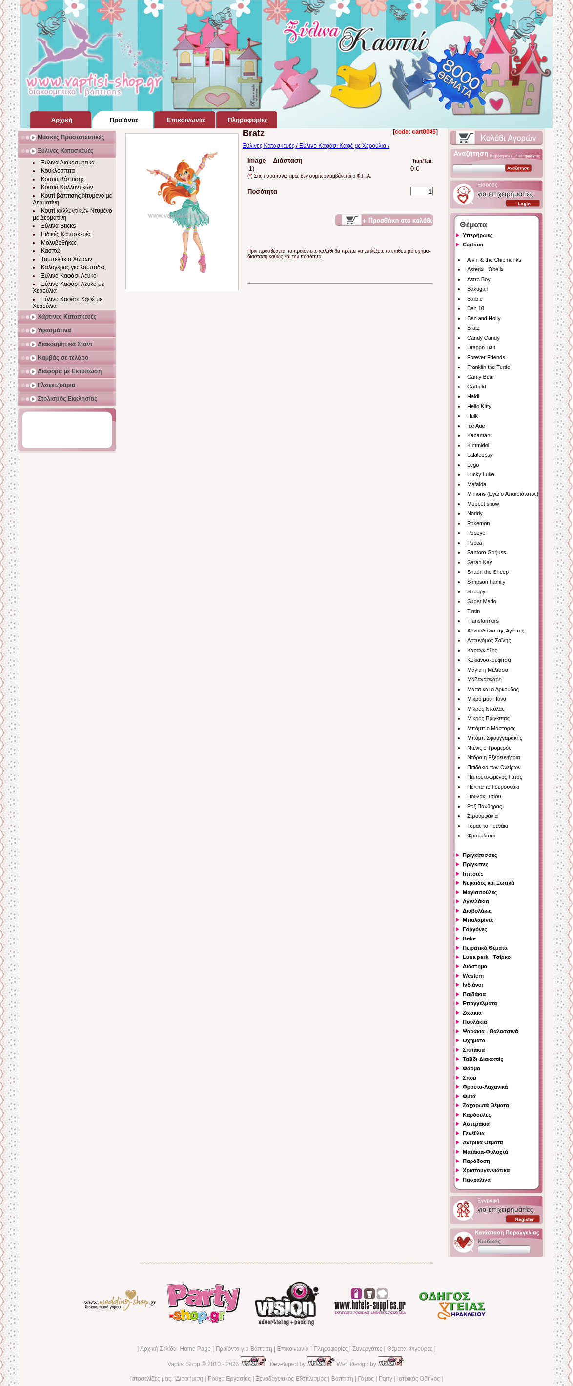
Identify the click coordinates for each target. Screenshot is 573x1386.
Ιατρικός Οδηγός (418, 1378)
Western (473, 975)
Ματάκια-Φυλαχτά (485, 1152)
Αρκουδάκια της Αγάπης (495, 630)
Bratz (473, 328)
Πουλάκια (475, 1022)
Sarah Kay (479, 562)
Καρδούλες (477, 1115)
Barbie (475, 299)
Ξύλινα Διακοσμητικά (68, 162)
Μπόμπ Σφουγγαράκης (494, 738)
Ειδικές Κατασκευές (66, 234)
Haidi (473, 396)
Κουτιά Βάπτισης (62, 179)
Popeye (476, 533)
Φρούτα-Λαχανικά (485, 1087)
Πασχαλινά (477, 1179)
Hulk (472, 416)
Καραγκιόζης (482, 650)
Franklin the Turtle (488, 367)
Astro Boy (479, 279)
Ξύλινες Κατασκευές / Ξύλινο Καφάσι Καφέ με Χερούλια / (316, 146)
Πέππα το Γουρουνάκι (493, 787)
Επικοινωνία (292, 1348)
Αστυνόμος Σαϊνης (489, 640)
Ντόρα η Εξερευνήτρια (493, 757)
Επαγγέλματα (480, 1003)
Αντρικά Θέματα (483, 1142)
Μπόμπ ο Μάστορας (491, 728)
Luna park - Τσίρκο (487, 957)
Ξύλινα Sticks (58, 226)
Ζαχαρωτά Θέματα (486, 1105)
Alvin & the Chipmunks (494, 260)
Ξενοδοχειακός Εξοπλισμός (291, 1378)
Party (385, 1378)
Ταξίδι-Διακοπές (483, 1059)
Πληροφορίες (330, 1348)
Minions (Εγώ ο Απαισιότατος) (502, 494)
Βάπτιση (342, 1378)
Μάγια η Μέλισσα (487, 670)
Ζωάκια (472, 1013)
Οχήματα (474, 1040)
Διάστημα (475, 966)
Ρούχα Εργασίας (229, 1378)
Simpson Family (486, 582)
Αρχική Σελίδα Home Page (175, 1348)
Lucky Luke (480, 474)
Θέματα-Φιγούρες (409, 1348)
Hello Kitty (479, 406)
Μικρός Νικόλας (486, 709)
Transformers (483, 621)
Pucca (474, 543)
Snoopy (476, 591)
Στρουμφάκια (482, 816)
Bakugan (477, 289)
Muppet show (483, 504)
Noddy (475, 513)
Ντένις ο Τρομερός (489, 748)
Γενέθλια (474, 1133)
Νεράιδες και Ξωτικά (488, 883)
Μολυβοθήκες (59, 242)
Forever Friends (486, 357)
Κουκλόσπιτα (58, 170)
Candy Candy (483, 338)
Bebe (469, 938)
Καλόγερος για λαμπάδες (73, 267)
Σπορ (469, 1077)
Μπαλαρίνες (478, 920)
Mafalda (476, 484)
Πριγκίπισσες (480, 855)
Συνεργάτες (367, 1348)
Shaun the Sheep (488, 572)
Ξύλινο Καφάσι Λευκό (69, 275)
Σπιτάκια (474, 1050)
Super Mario (481, 601)
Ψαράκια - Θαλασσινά (490, 1031)
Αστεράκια (476, 1124)
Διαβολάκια (477, 911)
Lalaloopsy (480, 455)
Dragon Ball (481, 347)
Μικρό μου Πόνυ (486, 699)
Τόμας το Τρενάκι (487, 826)
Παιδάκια (474, 994)
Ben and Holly (484, 318)
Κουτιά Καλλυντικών (67, 187)
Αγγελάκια (476, 901)
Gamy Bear (480, 377)
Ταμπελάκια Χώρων (66, 259)
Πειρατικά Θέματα (485, 948)
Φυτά (469, 1096)
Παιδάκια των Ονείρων (494, 767)
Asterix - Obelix (485, 269)
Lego (473, 465)
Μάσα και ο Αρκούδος (493, 689)
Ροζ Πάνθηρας (484, 806)
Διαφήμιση (189, 1378)
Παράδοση (476, 1161)
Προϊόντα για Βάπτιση (244, 1348)
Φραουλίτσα (481, 835)
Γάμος (366, 1378)
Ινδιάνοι (473, 985)
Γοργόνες (475, 929)
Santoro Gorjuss (486, 552)
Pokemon (478, 523)
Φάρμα (471, 1068)
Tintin (473, 611)
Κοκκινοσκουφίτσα (489, 660)
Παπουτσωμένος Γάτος (494, 777)
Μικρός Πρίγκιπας (488, 718)
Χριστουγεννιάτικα (486, 1170)
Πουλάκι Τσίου (484, 796)
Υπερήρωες (478, 235)
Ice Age (476, 425)
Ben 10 (475, 308)
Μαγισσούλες (480, 892)
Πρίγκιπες (475, 864)
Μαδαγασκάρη (484, 679)
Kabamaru (479, 435)
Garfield (476, 386)
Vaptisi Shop (183, 1364)
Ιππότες (473, 873)
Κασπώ (51, 250)
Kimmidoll (479, 445)
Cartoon (473, 244)
